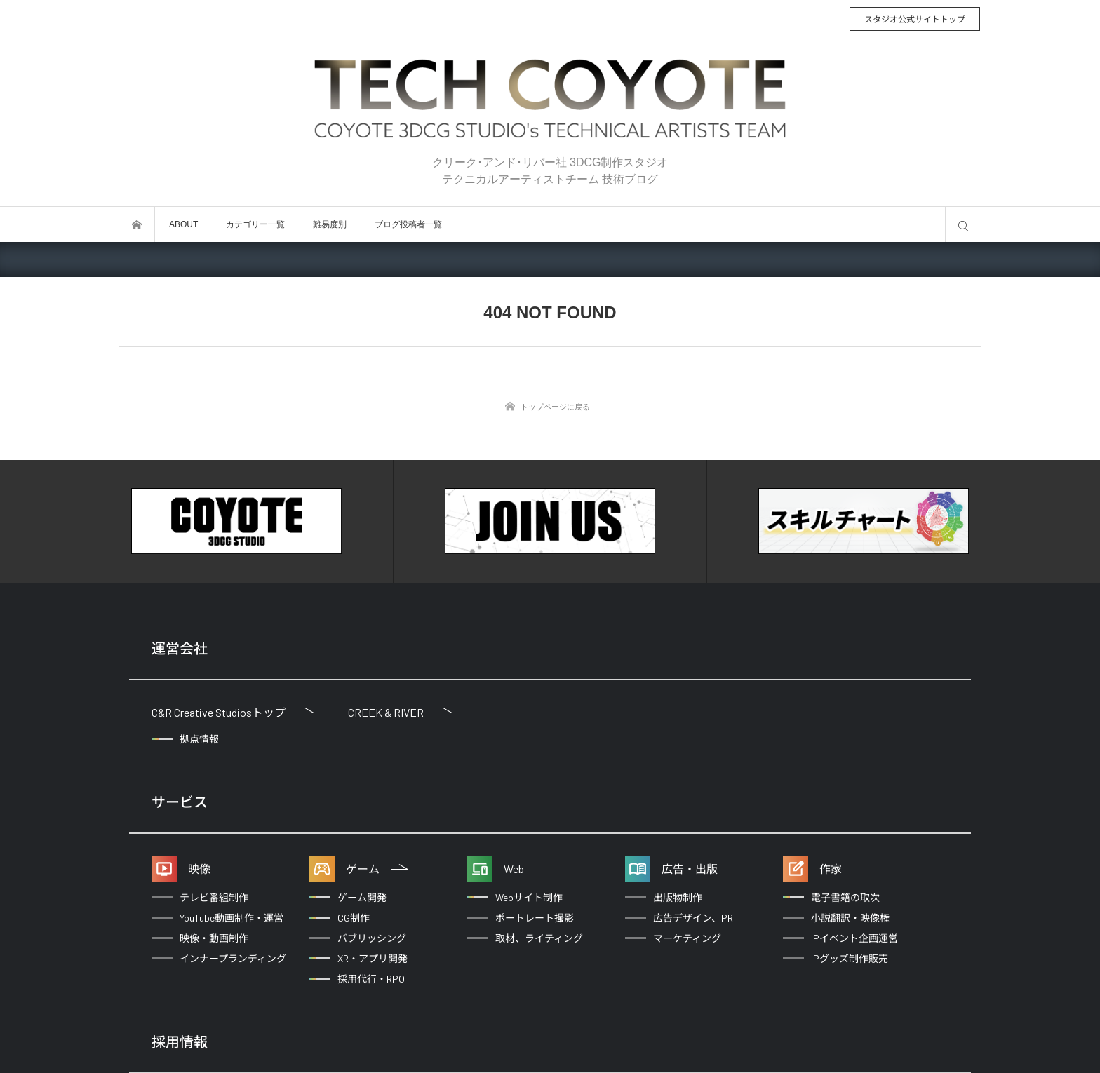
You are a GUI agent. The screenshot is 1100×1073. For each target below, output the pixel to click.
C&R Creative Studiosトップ (233, 712)
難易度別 (330, 224)
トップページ (136, 224)
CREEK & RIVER (400, 712)
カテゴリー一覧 (255, 224)
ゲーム (377, 868)
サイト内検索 (963, 224)
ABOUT (183, 224)
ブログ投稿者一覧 (408, 224)
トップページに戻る (555, 407)
